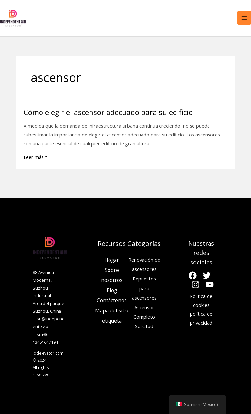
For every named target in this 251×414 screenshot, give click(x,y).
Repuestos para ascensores (144, 288)
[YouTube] (210, 284)
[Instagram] (196, 284)
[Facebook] (193, 275)
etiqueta (112, 320)
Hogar (111, 259)
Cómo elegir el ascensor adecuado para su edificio (108, 112)
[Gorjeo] (207, 275)
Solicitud (144, 326)
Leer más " (35, 157)
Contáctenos (112, 300)
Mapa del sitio (111, 310)
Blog (112, 290)
